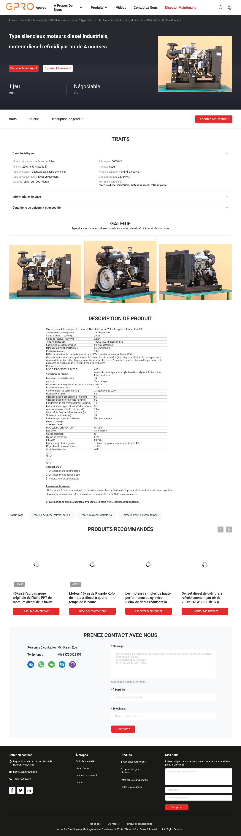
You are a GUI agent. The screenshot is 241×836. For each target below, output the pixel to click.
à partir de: (119, 689)
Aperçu (13, 20)
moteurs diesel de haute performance (55, 20)
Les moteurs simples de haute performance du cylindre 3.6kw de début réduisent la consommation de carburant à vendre (148, 601)
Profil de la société (85, 761)
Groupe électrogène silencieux (130, 771)
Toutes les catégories (131, 787)
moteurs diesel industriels (97, 515)
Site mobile (113, 824)
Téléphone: (119, 708)
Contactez (123, 729)
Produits (25, 20)
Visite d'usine (82, 768)
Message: (118, 646)
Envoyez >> (176, 807)
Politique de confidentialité (139, 824)
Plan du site (95, 824)
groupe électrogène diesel (133, 761)
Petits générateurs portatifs (134, 780)
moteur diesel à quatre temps (140, 515)
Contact (80, 782)
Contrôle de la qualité (86, 775)
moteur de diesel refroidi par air (52, 515)
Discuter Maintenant (23, 68)
